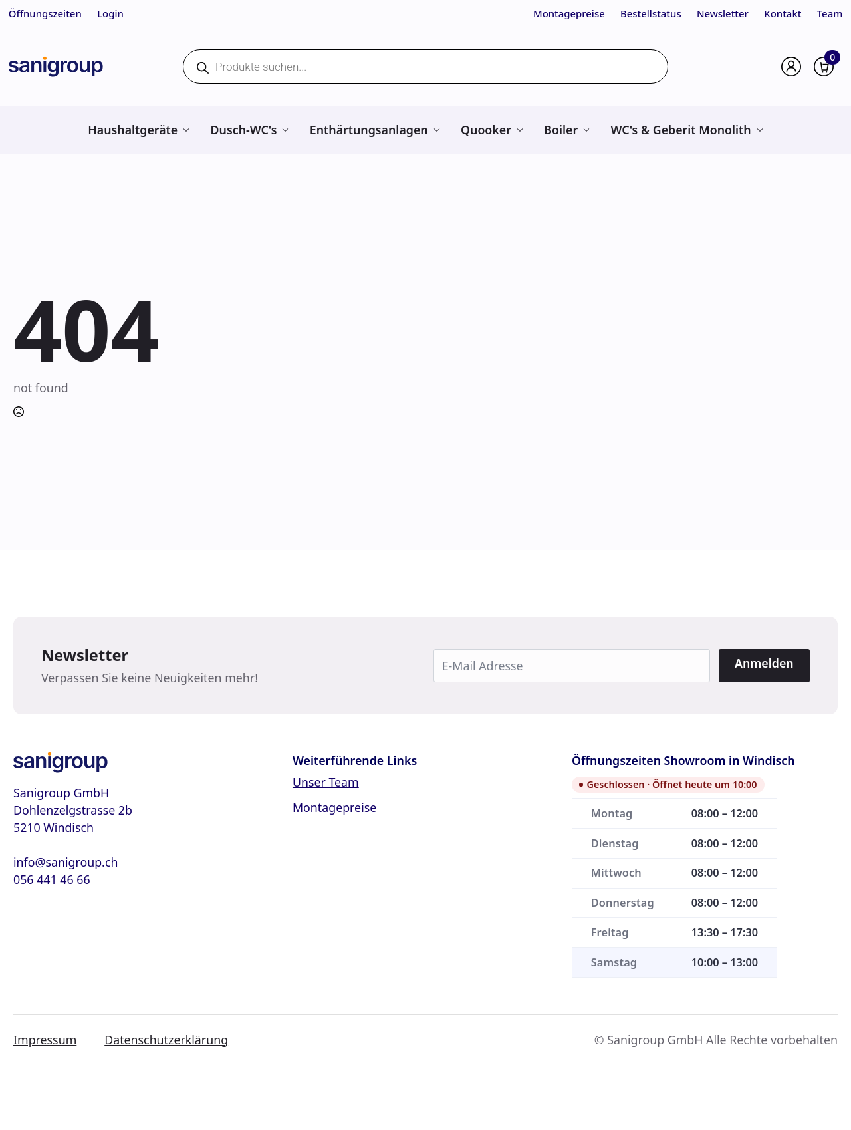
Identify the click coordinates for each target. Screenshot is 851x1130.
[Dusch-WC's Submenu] (285, 130)
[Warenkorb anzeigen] (823, 66)
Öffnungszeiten (45, 13)
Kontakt (782, 13)
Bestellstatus (650, 13)
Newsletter (723, 13)
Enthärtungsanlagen (369, 130)
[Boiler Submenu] (586, 130)
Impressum (44, 1040)
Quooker (486, 130)
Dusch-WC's (244, 130)
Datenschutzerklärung (166, 1040)
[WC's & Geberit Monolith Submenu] (759, 130)
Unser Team (326, 782)
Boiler (561, 130)
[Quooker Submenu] (519, 130)
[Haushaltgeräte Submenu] (186, 130)
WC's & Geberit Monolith (681, 130)
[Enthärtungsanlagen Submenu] (436, 130)
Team (830, 13)
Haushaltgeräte (133, 130)
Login (110, 13)
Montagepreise (569, 13)
